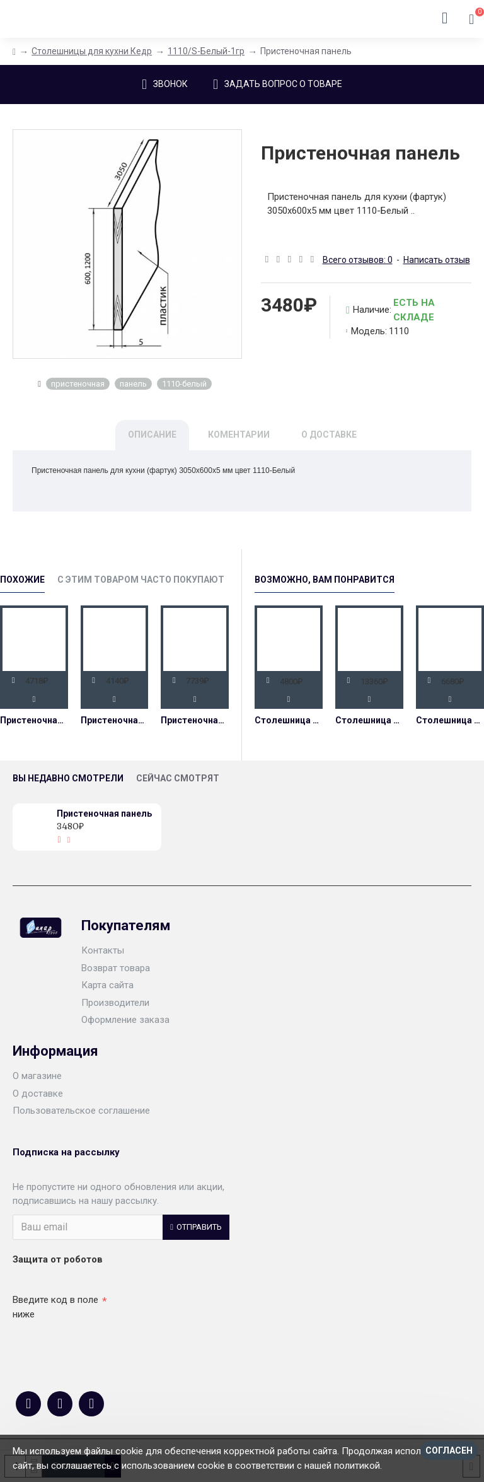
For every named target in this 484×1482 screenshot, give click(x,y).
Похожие (22, 580)
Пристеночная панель (34, 720)
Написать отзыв (436, 260)
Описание (152, 434)
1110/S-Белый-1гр (206, 51)
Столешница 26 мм (289, 720)
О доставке (329, 434)
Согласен (449, 1450)
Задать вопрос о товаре (283, 84)
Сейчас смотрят (177, 778)
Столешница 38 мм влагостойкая (450, 720)
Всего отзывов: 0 (358, 260)
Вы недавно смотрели (68, 778)
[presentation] (101, 1347)
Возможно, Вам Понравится (325, 580)
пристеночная (78, 383)
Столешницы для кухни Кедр (92, 51)
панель (133, 383)
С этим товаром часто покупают (140, 580)
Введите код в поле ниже (55, 1307)
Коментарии (239, 434)
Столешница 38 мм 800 (369, 720)
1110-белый (184, 383)
